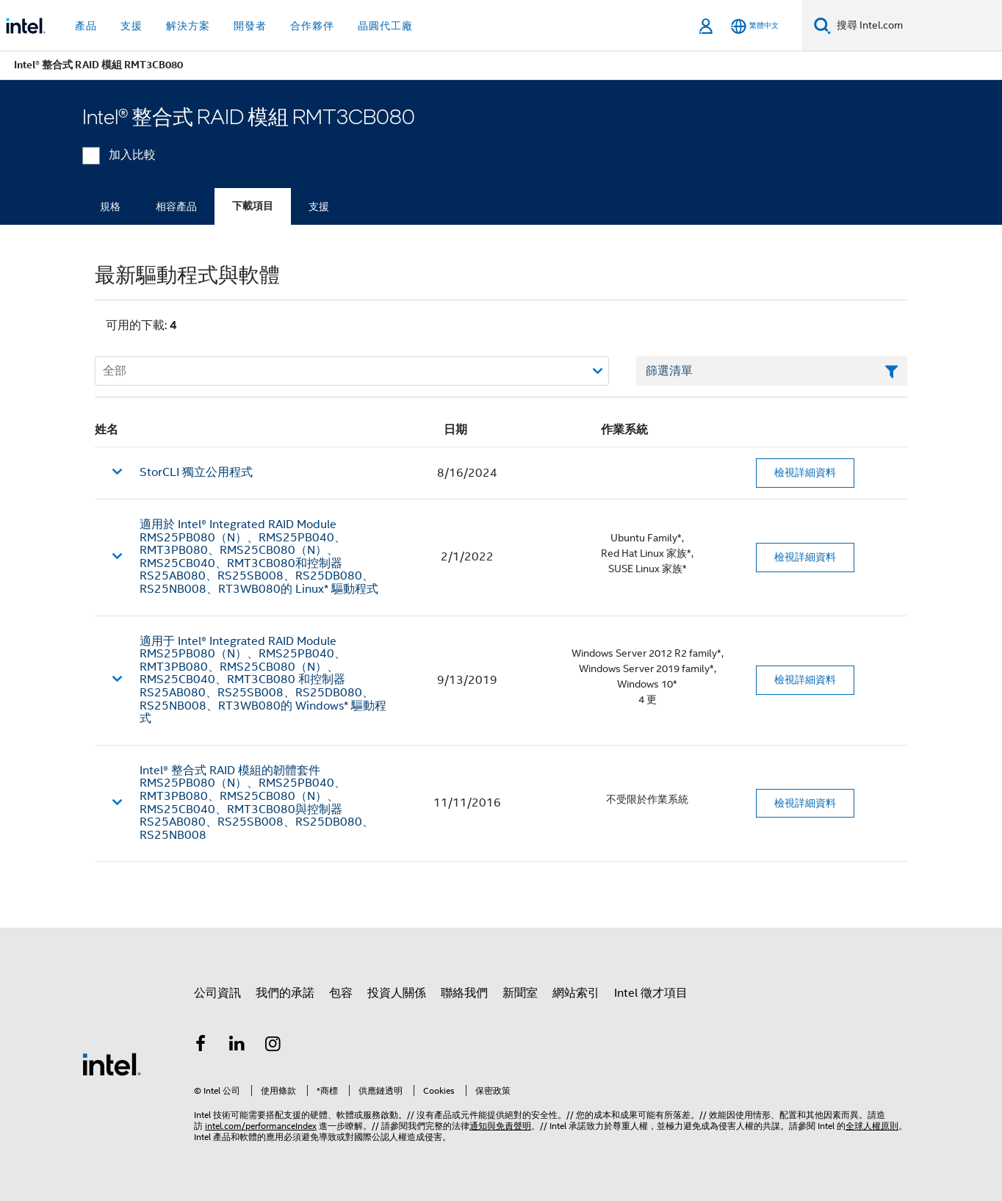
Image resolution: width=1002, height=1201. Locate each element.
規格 (110, 206)
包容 (341, 993)
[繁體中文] (754, 26)
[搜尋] (822, 25)
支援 (319, 206)
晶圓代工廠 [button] (385, 25)
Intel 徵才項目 (651, 993)
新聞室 (520, 993)
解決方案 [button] (188, 25)
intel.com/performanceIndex (261, 1125)
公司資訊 (217, 993)
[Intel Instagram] (273, 1046)
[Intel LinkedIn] (237, 1046)
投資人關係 (396, 993)
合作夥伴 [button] (312, 25)
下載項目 (252, 206)
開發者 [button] (250, 25)
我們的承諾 (285, 993)
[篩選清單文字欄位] (771, 371)
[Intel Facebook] (200, 1046)
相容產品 (176, 206)
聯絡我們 (464, 993)
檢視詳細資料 (805, 472)
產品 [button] (86, 25)
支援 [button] (131, 25)
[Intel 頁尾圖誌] (111, 1063)
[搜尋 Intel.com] (916, 25)
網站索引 (575, 993)
